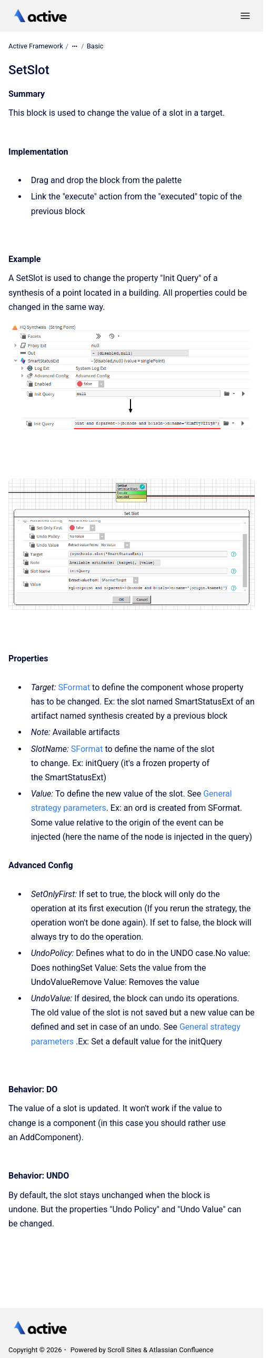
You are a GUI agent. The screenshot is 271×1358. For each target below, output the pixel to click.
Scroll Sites (124, 1350)
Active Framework (35, 46)
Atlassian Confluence (181, 1350)
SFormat (74, 687)
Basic (95, 46)
